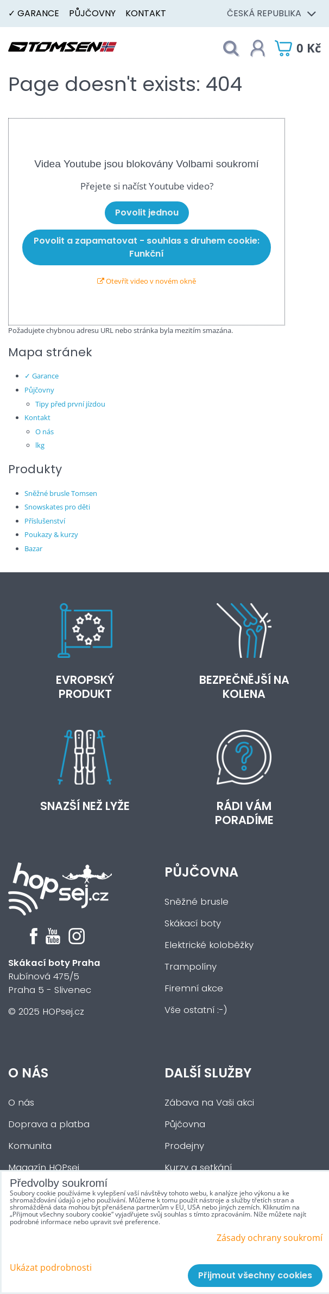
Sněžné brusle (196, 902)
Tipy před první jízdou (70, 404)
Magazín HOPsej (43, 1167)
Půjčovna (201, 872)
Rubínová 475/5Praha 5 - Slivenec (54, 976)
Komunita (30, 1146)
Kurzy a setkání (198, 1167)
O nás (44, 431)
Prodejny (184, 1146)
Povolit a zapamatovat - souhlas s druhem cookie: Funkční (147, 247)
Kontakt (145, 13)
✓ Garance (33, 13)
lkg (40, 445)
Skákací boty (192, 923)
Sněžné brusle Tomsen (60, 493)
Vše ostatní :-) (195, 1010)
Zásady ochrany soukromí (269, 1238)
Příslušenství (44, 521)
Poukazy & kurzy (51, 534)
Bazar (33, 548)
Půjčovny (92, 13)
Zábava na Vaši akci (209, 1102)
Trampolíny (190, 966)
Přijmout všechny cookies (255, 1275)
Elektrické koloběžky (209, 945)
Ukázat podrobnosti (51, 1267)
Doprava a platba (49, 1124)
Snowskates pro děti (57, 507)
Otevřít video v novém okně (146, 281)
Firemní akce (193, 988)
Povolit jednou (147, 212)
